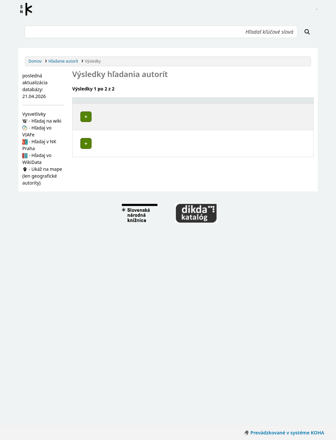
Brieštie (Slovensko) (102, 235)
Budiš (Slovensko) (100, 290)
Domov (35, 61)
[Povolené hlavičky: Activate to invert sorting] (137, 104)
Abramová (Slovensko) (104, 173)
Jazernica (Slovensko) (103, 198)
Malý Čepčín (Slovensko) (106, 204)
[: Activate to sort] (214, 104)
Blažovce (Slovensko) (103, 228)
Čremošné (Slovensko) (104, 185)
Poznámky (84, 136)
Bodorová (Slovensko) (104, 284)
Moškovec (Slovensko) (104, 260)
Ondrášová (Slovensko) (105, 210)
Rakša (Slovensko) (100, 266)
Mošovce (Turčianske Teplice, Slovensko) (122, 315)
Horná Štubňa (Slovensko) (108, 191)
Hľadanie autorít (63, 61)
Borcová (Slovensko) (102, 179)
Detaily (213, 115)
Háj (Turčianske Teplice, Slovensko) (116, 297)
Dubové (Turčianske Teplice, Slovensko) (120, 241)
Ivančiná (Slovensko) (103, 247)
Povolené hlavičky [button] (93, 103)
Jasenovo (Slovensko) (103, 303)
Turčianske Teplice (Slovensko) (112, 222)
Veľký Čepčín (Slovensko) (107, 278)
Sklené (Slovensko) (101, 216)
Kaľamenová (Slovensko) (106, 253)
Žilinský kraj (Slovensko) (106, 167)
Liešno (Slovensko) (101, 309)
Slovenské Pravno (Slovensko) (111, 272)
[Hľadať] (307, 32)
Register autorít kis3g (28, 9)
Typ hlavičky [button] (240, 103)
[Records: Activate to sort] (297, 104)
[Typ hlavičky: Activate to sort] (253, 104)
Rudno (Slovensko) (101, 322)
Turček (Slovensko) (101, 327)
